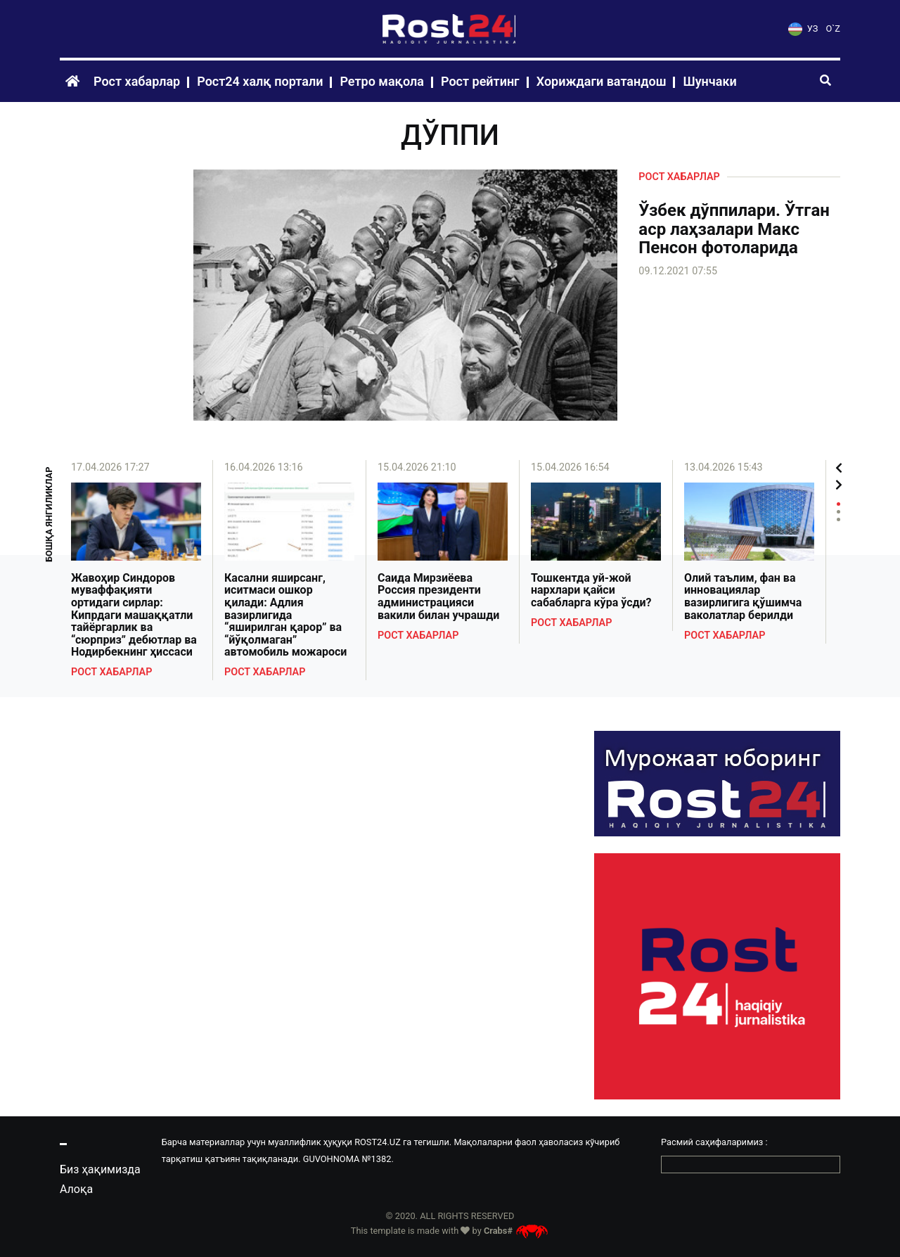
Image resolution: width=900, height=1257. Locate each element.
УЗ (803, 28)
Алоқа (76, 1189)
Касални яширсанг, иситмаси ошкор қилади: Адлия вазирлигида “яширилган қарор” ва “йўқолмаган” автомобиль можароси (285, 615)
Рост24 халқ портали (260, 81)
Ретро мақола (382, 81)
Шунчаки (709, 81)
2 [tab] (838, 511)
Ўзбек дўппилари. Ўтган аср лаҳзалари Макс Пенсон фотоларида (734, 229)
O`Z (833, 28)
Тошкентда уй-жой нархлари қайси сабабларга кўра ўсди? (591, 590)
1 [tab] (838, 504)
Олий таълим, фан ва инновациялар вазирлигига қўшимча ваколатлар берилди (743, 596)
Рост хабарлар (137, 81)
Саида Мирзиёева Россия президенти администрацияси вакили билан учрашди (438, 596)
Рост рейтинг (480, 81)
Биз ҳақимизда (100, 1169)
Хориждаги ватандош (601, 81)
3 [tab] (838, 519)
